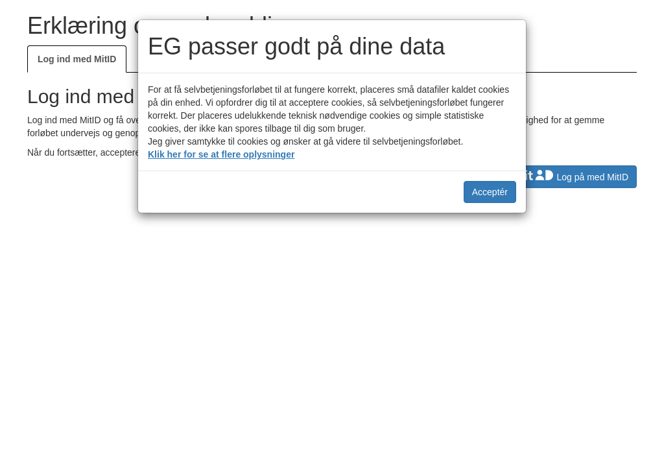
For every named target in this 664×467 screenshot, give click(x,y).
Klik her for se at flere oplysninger (221, 154)
